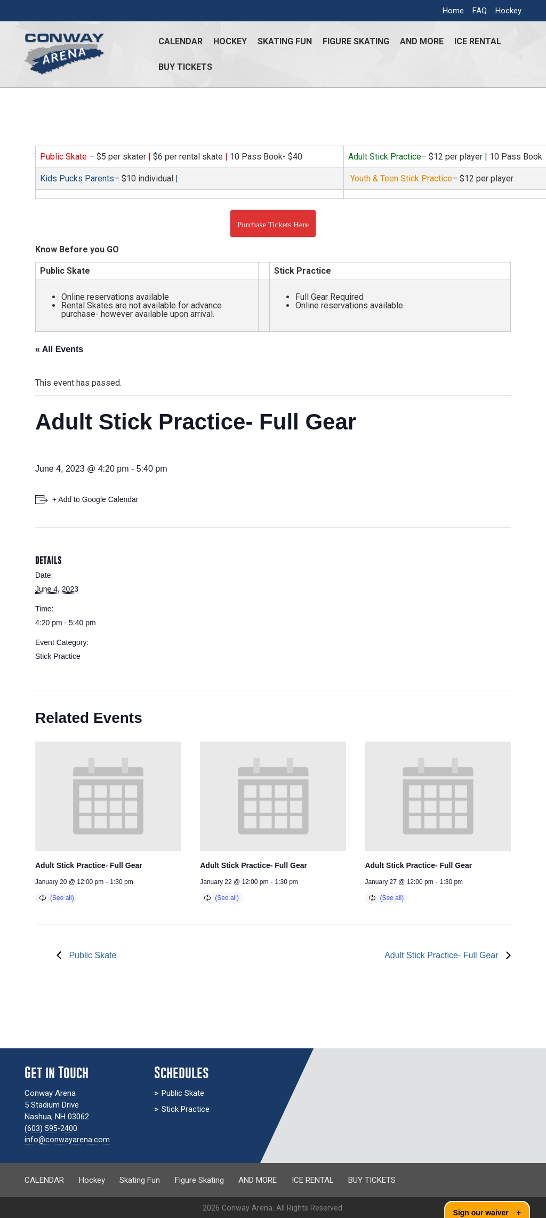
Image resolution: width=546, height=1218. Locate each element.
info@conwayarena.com (67, 1139)
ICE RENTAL (477, 41)
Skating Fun (285, 41)
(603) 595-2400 (51, 1128)
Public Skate (91, 955)
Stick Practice (58, 656)
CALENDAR (180, 41)
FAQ (479, 10)
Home (453, 10)
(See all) (62, 898)
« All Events (59, 349)
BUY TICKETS (185, 67)
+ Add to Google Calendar (95, 499)
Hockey (508, 10)
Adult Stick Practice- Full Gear (88, 865)
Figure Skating (356, 41)
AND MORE (422, 41)
